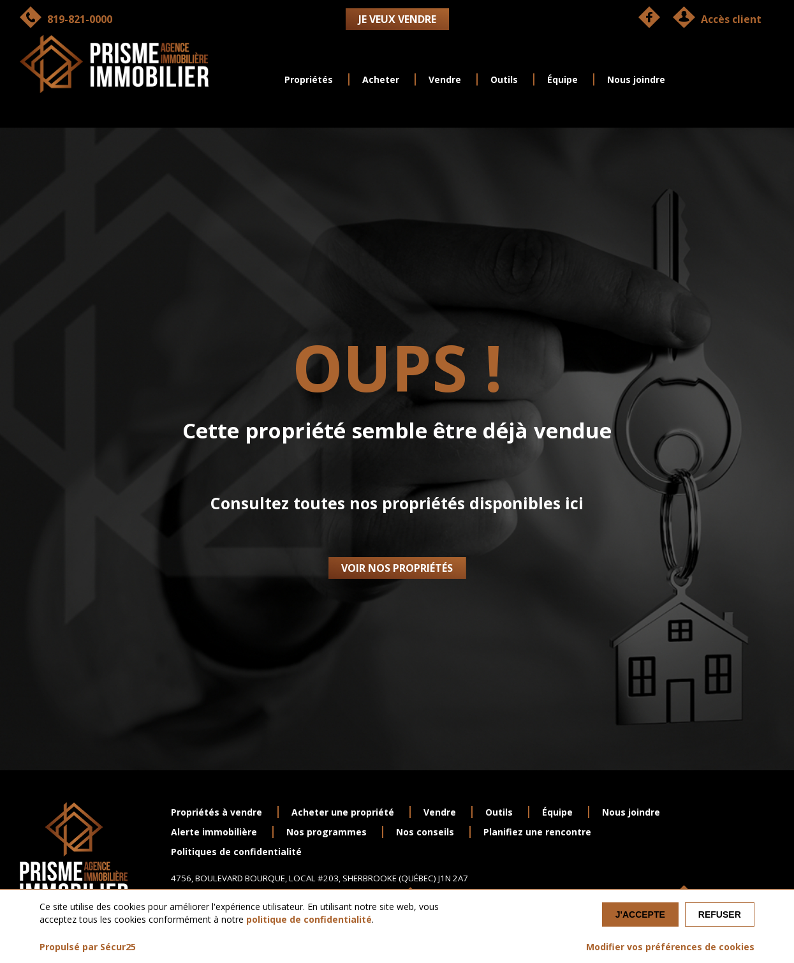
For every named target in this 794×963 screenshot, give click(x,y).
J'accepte (640, 914)
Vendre (445, 79)
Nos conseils (425, 832)
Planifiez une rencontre (537, 832)
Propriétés (308, 79)
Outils (504, 79)
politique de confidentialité (309, 919)
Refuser (719, 914)
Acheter (380, 79)
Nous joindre (636, 79)
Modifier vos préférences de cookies (670, 947)
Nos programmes (326, 832)
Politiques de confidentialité (236, 852)
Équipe (562, 79)
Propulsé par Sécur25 (88, 947)
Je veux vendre (397, 19)
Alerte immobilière (214, 832)
